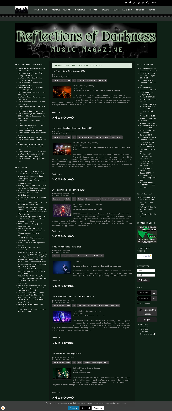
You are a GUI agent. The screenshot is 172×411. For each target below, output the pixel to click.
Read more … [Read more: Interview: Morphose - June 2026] (57, 281)
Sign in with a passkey (147, 311)
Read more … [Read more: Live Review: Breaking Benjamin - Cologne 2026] (57, 174)
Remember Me (145, 303)
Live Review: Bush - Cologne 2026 (66, 353)
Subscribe (143, 280)
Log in (147, 319)
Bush (79, 362)
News (45, 11)
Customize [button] (98, 408)
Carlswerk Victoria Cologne (93, 362)
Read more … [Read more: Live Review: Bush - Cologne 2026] (57, 392)
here (125, 275)
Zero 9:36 (81, 80)
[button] (53, 118)
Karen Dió (126, 199)
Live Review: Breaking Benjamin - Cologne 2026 (73, 128)
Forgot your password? (144, 325)
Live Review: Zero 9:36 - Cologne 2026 (68, 71)
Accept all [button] (73, 408)
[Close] (129, 65)
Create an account (148, 334)
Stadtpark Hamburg (92, 199)
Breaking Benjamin (102, 137)
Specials (94, 11)
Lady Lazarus (115, 306)
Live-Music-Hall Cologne (86, 137)
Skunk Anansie (103, 306)
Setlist (68, 80)
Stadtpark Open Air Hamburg (111, 199)
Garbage (81, 199)
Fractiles (89, 256)
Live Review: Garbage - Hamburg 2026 (69, 190)
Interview (56, 256)
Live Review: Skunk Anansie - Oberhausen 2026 (73, 296)
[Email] (146, 275)
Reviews (67, 11)
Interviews (81, 11)
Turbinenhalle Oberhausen (87, 306)
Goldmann (102, 80)
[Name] (146, 270)
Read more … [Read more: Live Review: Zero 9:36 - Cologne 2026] (57, 112)
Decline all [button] (86, 408)
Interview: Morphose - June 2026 (66, 246)
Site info (141, 11)
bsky (154, 3)
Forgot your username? (144, 330)
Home (36, 10)
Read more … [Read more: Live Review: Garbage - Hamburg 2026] (57, 231)
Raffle (116, 10)
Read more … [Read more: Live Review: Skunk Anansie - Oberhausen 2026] (57, 338)
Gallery (106, 11)
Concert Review (58, 80)
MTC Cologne (91, 80)
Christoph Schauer (77, 256)
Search (152, 10)
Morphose (65, 256)
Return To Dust (117, 137)
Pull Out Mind (98, 256)
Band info (128, 11)
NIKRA (106, 362)
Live (74, 80)
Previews (56, 10)
